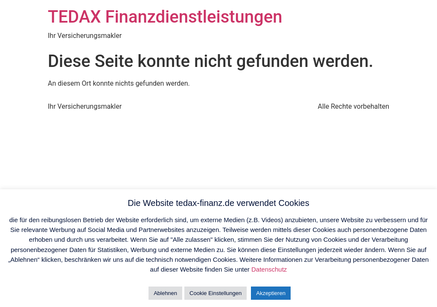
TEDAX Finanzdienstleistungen (165, 17)
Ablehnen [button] (165, 293)
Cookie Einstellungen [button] (215, 293)
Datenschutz (269, 269)
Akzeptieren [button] (271, 293)
